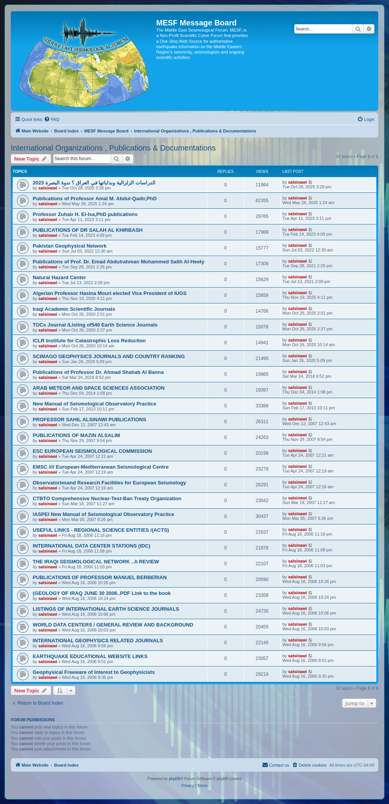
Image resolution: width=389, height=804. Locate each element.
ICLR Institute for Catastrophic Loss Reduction (89, 340)
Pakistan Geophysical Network (70, 246)
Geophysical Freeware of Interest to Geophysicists (94, 672)
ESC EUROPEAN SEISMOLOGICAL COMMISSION (92, 451)
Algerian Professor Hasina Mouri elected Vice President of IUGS (110, 293)
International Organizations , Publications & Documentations (113, 148)
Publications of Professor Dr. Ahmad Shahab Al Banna (98, 372)
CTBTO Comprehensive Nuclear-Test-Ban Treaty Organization (107, 498)
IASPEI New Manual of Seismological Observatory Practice (103, 514)
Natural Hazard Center (59, 277)
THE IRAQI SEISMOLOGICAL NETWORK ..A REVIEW (96, 561)
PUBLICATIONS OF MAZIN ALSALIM (76, 435)
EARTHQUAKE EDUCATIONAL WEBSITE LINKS (90, 656)
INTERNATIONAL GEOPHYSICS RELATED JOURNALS (98, 640)
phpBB (174, 779)
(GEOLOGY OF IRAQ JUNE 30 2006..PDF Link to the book (102, 593)
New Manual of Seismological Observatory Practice (94, 404)
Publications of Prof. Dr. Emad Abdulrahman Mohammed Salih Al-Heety (118, 262)
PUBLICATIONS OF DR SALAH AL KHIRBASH (87, 230)
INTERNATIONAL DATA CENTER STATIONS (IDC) (91, 546)
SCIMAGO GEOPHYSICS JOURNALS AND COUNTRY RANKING (109, 356)
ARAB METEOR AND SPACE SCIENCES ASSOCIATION (99, 388)
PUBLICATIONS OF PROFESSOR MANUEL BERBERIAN (100, 577)
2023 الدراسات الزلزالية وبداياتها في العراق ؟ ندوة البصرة (94, 183)
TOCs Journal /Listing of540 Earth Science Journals (95, 325)
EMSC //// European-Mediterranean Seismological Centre (101, 467)
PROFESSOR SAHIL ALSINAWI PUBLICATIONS (89, 419)
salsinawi (47, 188)
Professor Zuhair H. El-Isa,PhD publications (85, 214)
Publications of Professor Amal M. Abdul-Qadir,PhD (95, 198)
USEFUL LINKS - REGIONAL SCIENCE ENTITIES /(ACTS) (101, 530)
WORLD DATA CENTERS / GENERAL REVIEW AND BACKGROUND (113, 625)
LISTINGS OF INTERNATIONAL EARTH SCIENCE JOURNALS (106, 609)
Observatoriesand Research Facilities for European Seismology (109, 483)
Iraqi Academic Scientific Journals (74, 309)
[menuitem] (51, 119)
